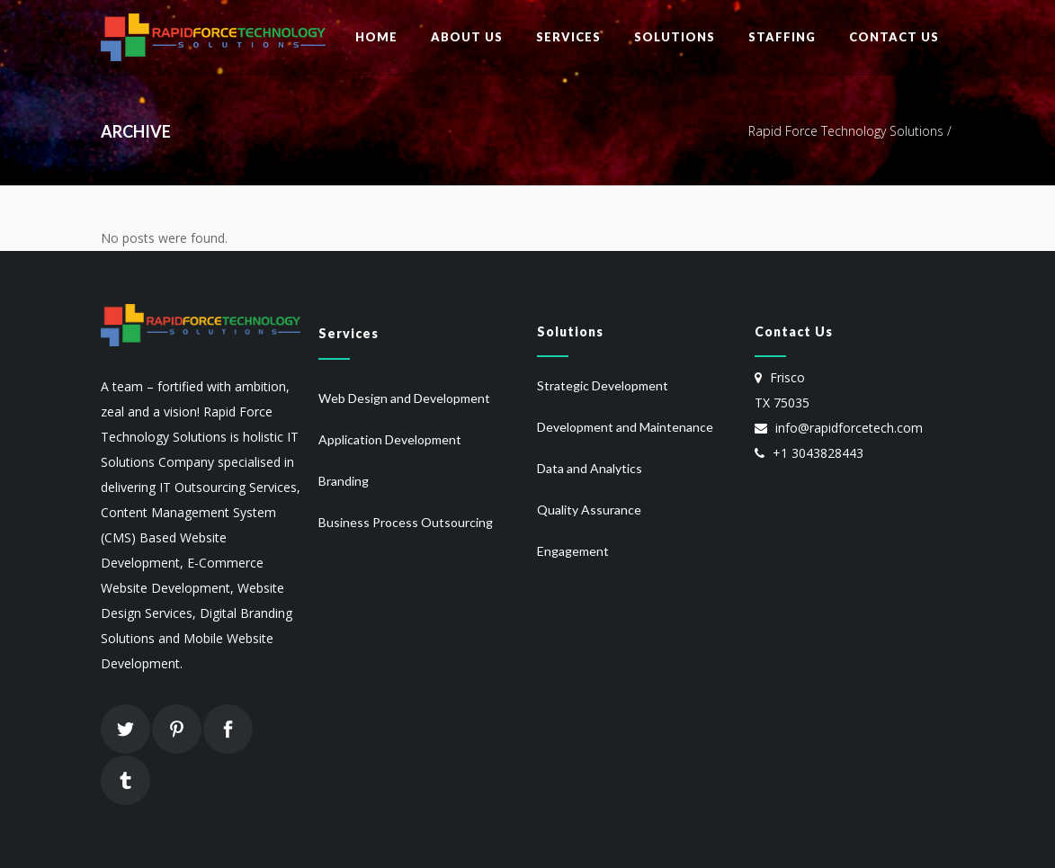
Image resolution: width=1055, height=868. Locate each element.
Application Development (389, 439)
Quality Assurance (589, 509)
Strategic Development (602, 385)
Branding (343, 480)
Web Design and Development (404, 398)
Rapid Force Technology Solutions (845, 130)
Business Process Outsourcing (405, 522)
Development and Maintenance (625, 426)
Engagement (573, 551)
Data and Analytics (589, 468)
